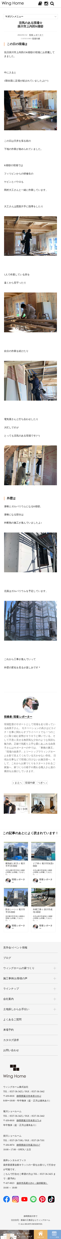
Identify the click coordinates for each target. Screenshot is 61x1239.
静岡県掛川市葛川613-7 (28, 1145)
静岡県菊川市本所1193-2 (29, 1096)
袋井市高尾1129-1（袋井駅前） (32, 1183)
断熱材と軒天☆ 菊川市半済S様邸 (15, 864)
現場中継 (36, 38)
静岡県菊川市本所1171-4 (29, 1120)
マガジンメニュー (14, 16)
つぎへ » (42, 782)
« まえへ (17, 782)
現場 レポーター (36, 35)
